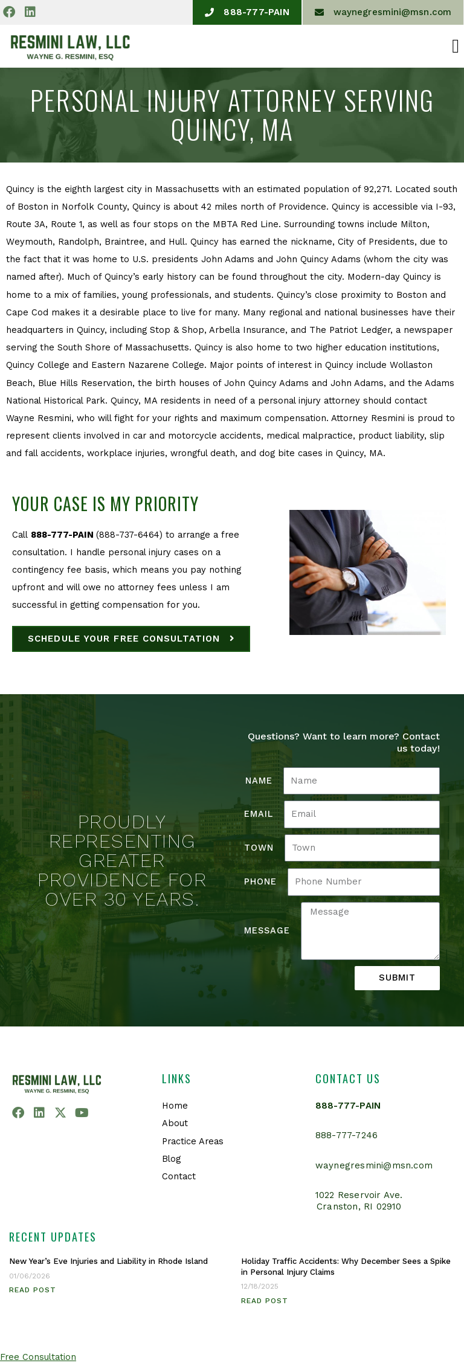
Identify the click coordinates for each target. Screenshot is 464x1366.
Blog (171, 1158)
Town (259, 847)
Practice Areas (193, 1141)
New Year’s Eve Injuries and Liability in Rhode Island (108, 1261)
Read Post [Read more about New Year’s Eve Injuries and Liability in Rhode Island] (32, 1290)
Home (175, 1105)
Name (258, 780)
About (175, 1123)
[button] (455, 45)
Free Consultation (38, 1357)
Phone (260, 881)
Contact (179, 1176)
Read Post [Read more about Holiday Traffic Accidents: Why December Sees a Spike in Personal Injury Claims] (264, 1301)
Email (258, 813)
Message (267, 930)
